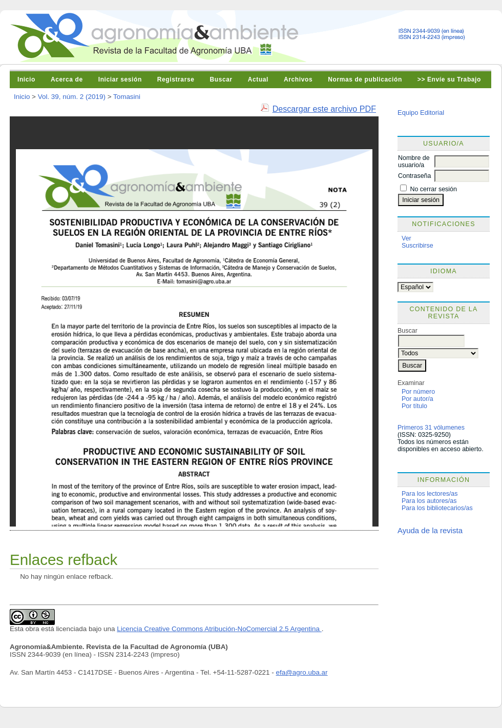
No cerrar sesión (433, 189)
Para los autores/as (429, 500)
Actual (258, 79)
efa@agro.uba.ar (302, 672)
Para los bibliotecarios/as (437, 508)
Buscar (221, 79)
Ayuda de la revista (430, 530)
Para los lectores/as (430, 493)
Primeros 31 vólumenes (431, 427)
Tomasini (126, 96)
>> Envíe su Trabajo (449, 79)
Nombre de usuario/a (414, 161)
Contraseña (414, 175)
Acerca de (67, 79)
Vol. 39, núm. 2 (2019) (72, 96)
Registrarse (176, 79)
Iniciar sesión (120, 79)
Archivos (298, 79)
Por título (414, 406)
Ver (406, 238)
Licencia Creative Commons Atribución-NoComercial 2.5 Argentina (219, 629)
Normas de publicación (365, 79)
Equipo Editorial (421, 112)
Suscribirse (417, 245)
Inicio (26, 79)
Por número (418, 391)
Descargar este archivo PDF (324, 108)
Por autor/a (417, 398)
